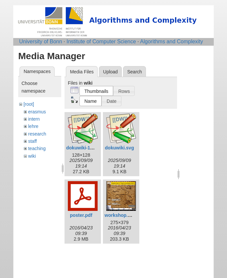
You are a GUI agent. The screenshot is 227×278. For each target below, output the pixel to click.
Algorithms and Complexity (171, 41)
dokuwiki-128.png (85, 147)
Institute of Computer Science (101, 41)
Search (134, 71)
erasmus (37, 111)
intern (34, 119)
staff (32, 141)
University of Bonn (40, 41)
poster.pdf (81, 215)
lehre (33, 126)
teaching (37, 148)
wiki (32, 156)
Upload (110, 71)
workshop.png (120, 215)
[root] (28, 104)
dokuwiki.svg (119, 147)
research (37, 134)
